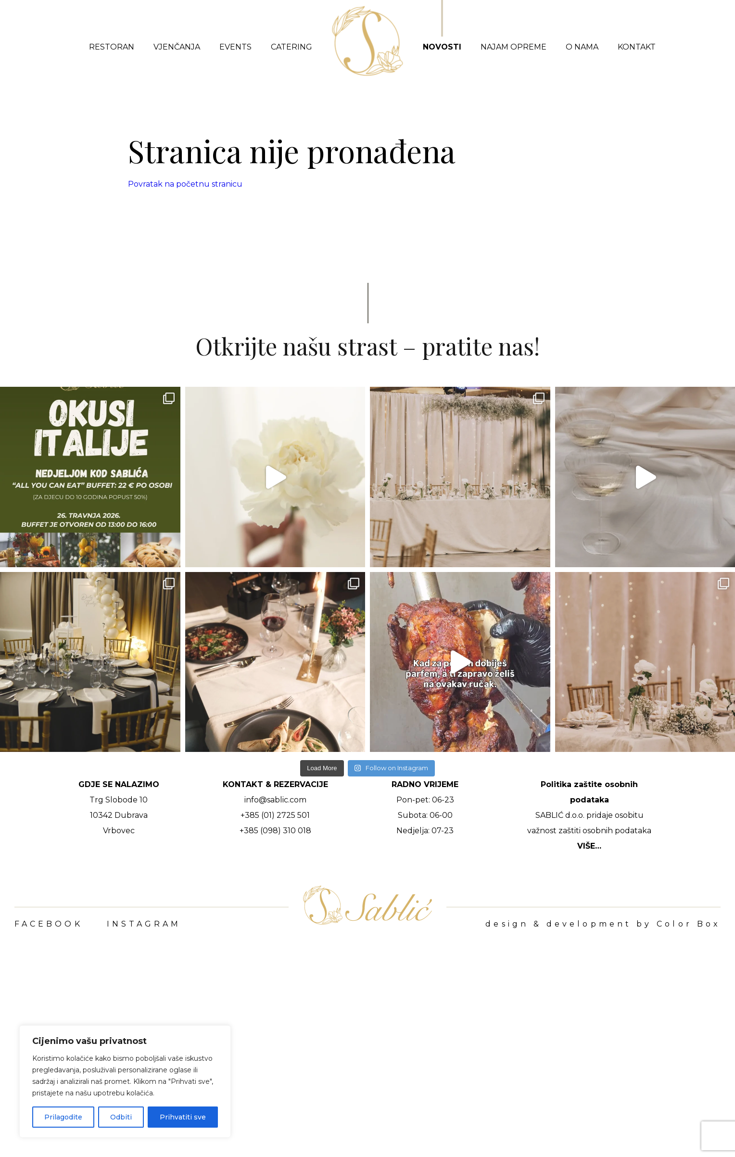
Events (235, 46)
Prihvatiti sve (183, 1117)
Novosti (442, 46)
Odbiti (121, 1117)
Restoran (111, 46)
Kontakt (637, 46)
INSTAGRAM (144, 923)
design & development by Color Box (603, 924)
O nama (582, 46)
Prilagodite (63, 1117)
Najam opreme (513, 46)
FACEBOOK (48, 923)
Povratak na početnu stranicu (185, 184)
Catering (291, 46)
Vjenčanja (176, 46)
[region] (125, 1081)
